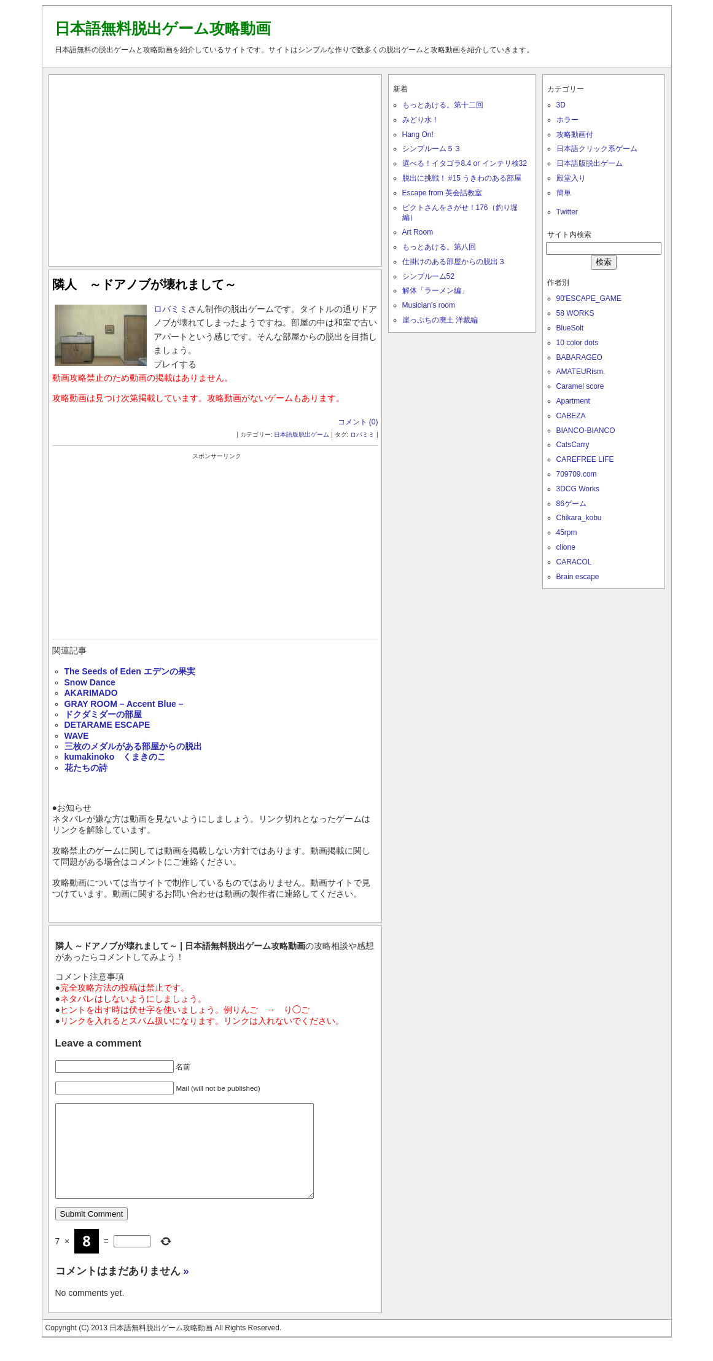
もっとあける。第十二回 (442, 105)
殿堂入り (571, 178)
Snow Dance (89, 682)
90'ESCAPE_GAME (588, 298)
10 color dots (577, 342)
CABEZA (571, 415)
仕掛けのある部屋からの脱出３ (453, 261)
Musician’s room (428, 305)
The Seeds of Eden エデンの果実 (129, 671)
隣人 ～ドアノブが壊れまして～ (144, 284)
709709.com (576, 474)
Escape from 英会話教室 (442, 193)
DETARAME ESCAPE (107, 725)
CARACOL (574, 562)
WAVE (76, 736)
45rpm (566, 532)
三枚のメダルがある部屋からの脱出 (133, 746)
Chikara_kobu (579, 517)
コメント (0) (358, 422)
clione (565, 547)
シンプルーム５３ (431, 148)
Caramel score (580, 386)
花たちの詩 (85, 768)
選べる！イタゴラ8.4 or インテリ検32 (464, 163)
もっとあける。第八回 (439, 247)
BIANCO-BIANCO (585, 430)
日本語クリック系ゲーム (596, 148)
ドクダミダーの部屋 (103, 714)
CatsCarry (573, 444)
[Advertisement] (215, 168)
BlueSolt (570, 328)
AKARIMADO (91, 693)
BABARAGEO (579, 357)
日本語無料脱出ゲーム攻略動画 (163, 28)
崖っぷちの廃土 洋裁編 (440, 320)
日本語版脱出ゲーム (301, 434)
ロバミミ (171, 309)
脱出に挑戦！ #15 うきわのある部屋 (462, 178)
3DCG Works (577, 489)
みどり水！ (420, 119)
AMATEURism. (581, 371)
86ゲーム (571, 503)
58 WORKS (575, 313)
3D (561, 105)
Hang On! (418, 134)
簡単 (563, 193)
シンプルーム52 (428, 276)
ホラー (567, 119)
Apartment (573, 401)
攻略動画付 (574, 134)
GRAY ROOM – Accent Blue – (124, 704)
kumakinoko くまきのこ (115, 757)
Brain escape (577, 576)
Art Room (418, 232)
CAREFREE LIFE (585, 459)
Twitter (567, 212)
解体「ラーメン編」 (435, 290)
